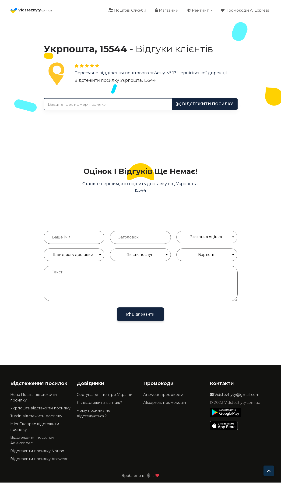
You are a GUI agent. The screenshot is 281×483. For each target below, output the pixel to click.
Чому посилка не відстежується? (93, 414)
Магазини (167, 10)
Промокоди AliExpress (245, 10)
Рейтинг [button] (198, 10)
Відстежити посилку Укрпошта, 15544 (115, 80)
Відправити (140, 315)
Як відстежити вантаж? (99, 403)
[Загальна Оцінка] (206, 237)
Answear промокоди (163, 395)
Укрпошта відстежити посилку (40, 408)
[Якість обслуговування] (140, 255)
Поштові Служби (127, 10)
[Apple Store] (225, 426)
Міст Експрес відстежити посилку (34, 427)
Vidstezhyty (31, 10)
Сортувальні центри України (105, 395)
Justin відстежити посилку (36, 416)
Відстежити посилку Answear (39, 459)
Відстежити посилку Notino (37, 451)
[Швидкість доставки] (74, 255)
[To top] (268, 471)
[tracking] (205, 104)
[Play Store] (225, 413)
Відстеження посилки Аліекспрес (32, 441)
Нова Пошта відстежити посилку (33, 398)
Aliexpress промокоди (164, 403)
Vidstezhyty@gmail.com (234, 395)
